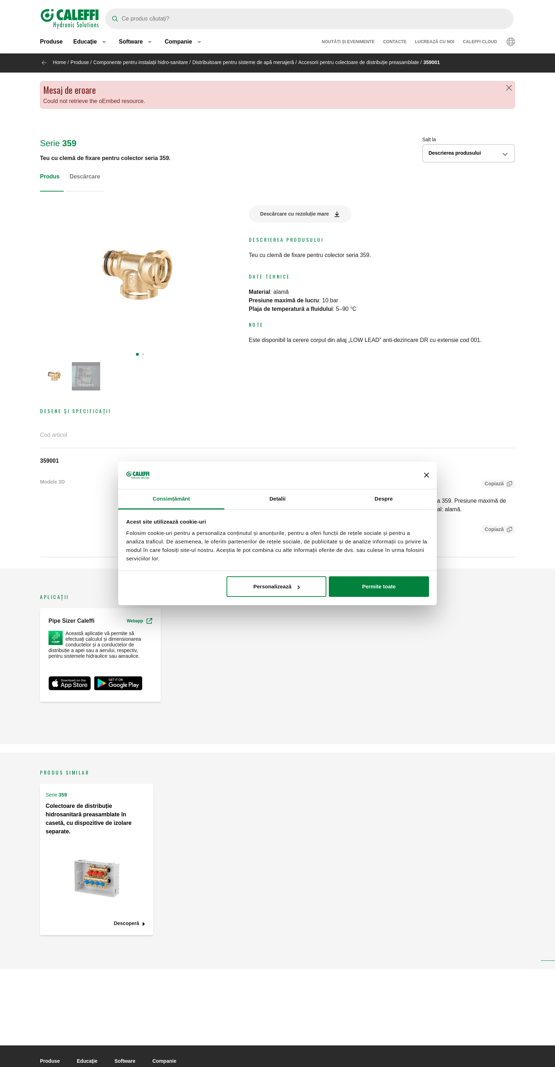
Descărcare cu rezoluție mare (294, 214)
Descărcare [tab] (85, 176)
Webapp (139, 621)
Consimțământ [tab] (171, 499)
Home (59, 62)
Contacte (394, 42)
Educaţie (87, 1061)
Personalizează (276, 586)
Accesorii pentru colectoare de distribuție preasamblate (358, 62)
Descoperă (126, 923)
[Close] (509, 87)
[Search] (309, 18)
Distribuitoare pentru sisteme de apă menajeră (243, 62)
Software (124, 1061)
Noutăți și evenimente (348, 42)
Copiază (493, 484)
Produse (51, 42)
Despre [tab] (383, 499)
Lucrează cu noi (434, 42)
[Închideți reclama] (426, 475)
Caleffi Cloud (480, 42)
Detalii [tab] (277, 499)
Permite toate (379, 586)
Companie (165, 1061)
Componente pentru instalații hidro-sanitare (140, 62)
